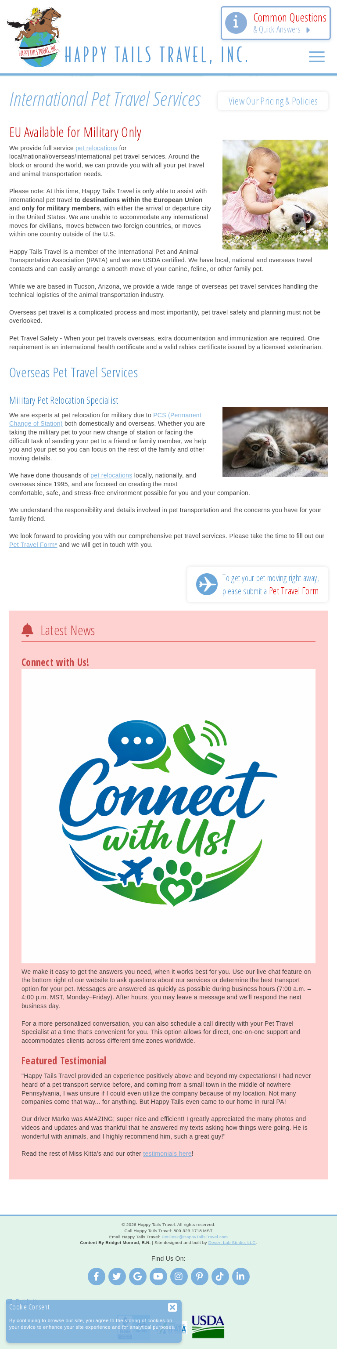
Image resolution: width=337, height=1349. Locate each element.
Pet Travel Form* (33, 544)
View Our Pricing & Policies (273, 101)
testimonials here (167, 1153)
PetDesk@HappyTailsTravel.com (194, 1236)
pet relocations (96, 148)
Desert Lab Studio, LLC (232, 1242)
